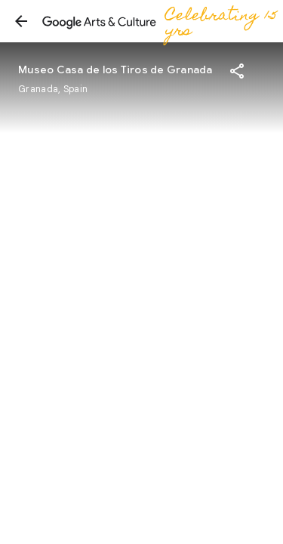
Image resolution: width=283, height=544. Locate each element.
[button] (21, 21)
